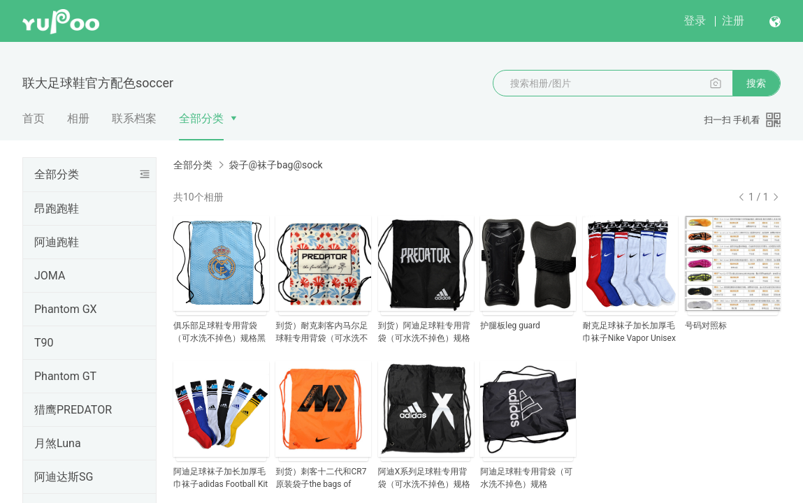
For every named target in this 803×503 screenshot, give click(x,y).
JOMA (49, 275)
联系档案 (134, 118)
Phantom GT (65, 376)
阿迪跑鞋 (56, 242)
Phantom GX (65, 309)
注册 (733, 20)
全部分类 (201, 118)
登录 (694, 20)
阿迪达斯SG (63, 476)
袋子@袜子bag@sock (275, 164)
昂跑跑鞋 (56, 208)
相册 (78, 118)
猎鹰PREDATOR (73, 409)
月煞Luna (57, 443)
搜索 (756, 83)
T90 (44, 342)
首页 (33, 118)
